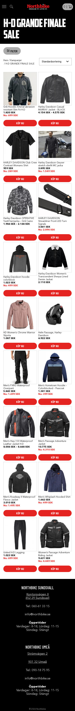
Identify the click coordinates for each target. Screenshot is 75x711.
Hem (5, 60)
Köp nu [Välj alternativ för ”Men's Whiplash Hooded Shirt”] (55, 513)
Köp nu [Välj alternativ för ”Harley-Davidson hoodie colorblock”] (20, 293)
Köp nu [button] (55, 237)
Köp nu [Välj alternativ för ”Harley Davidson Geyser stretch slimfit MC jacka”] (55, 179)
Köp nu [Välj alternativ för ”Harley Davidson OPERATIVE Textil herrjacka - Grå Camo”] (20, 237)
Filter (13, 51)
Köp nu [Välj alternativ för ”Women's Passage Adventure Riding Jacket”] (55, 569)
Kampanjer (16, 60)
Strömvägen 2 (37, 653)
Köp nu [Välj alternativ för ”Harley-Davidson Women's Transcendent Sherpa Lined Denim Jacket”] (55, 293)
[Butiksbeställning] (55, 61)
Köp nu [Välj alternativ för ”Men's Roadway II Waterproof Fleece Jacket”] (20, 513)
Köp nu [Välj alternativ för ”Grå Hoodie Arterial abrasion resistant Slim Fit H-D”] (20, 123)
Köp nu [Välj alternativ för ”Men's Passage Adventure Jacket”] (55, 457)
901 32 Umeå (37, 661)
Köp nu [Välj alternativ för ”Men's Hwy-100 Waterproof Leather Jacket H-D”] (20, 457)
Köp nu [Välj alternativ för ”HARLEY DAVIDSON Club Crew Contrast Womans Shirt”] (20, 179)
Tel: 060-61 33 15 (38, 606)
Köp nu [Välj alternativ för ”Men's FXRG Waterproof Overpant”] (20, 402)
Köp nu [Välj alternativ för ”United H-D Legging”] (20, 569)
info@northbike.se (37, 614)
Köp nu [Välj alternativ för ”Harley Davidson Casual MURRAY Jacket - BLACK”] (55, 123)
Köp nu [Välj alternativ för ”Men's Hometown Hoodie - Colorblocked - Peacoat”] (55, 402)
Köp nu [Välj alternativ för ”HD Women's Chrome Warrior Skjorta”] (20, 346)
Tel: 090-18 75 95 (38, 670)
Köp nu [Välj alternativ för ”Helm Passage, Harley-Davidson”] (55, 346)
